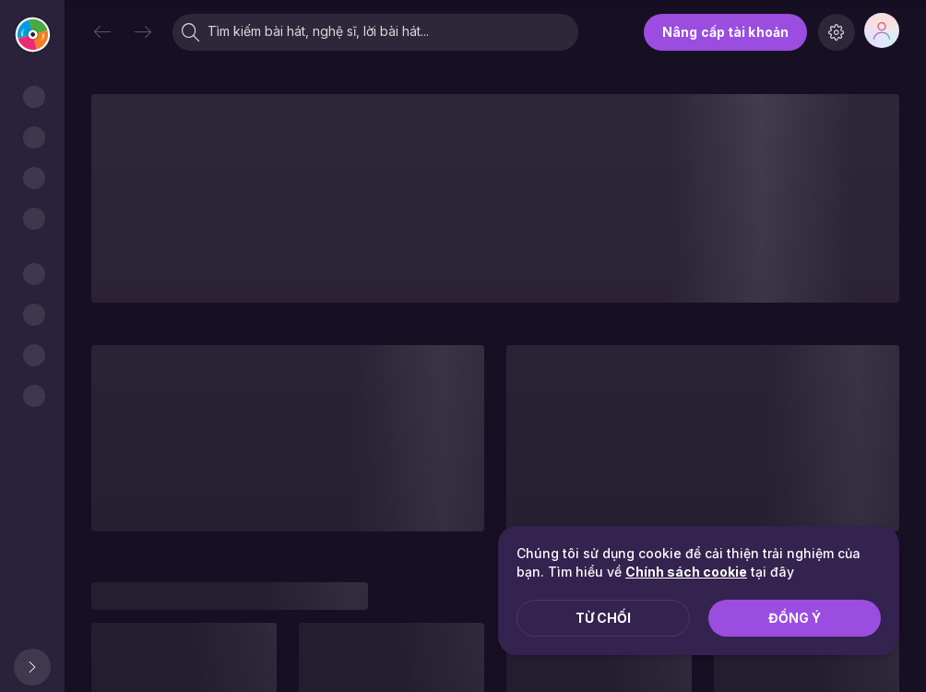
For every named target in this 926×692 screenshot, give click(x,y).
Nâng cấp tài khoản (725, 32)
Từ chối (603, 618)
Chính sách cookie (686, 571)
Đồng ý (794, 618)
